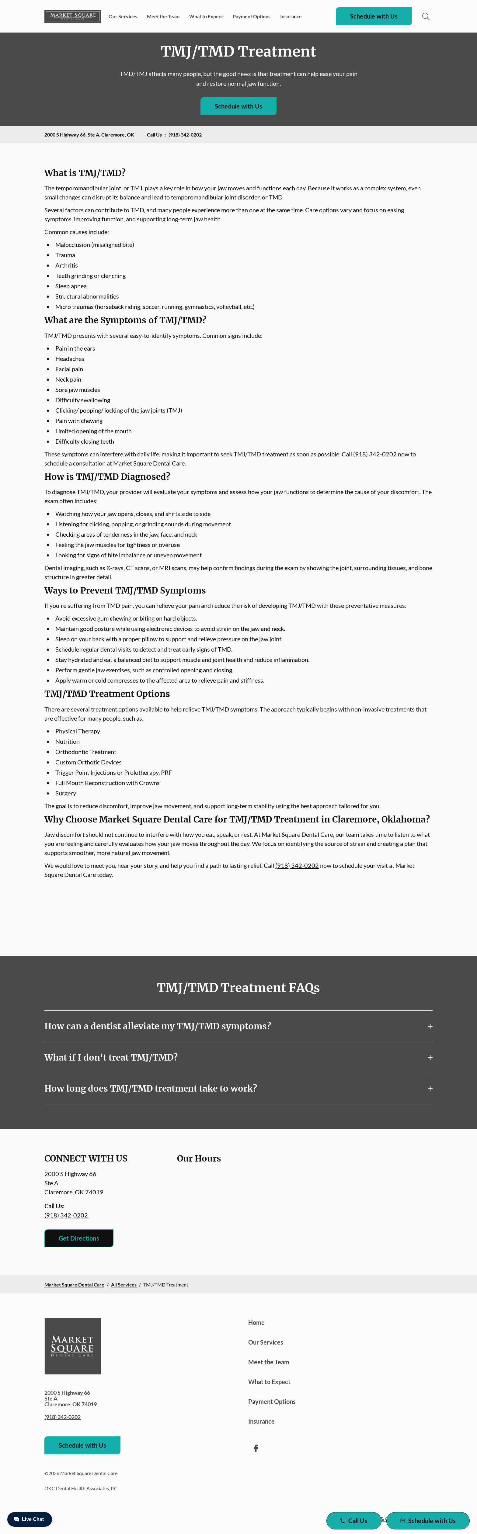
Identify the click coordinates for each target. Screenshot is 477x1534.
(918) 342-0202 (185, 134)
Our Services (123, 16)
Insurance (291, 16)
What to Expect (206, 16)
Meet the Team (163, 16)
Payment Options (251, 16)
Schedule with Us (374, 16)
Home (256, 1322)
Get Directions (79, 1238)
